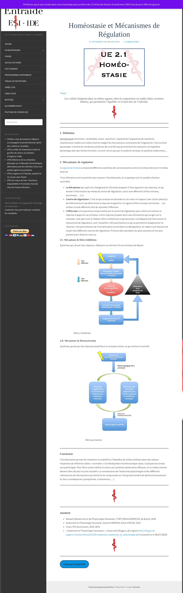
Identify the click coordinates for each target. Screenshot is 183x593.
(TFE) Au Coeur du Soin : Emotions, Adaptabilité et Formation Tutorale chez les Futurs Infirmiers (22, 184)
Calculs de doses (13, 63)
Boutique (9, 100)
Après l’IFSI (10, 87)
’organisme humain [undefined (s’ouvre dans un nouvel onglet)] (71, 167)
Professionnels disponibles (18, 75)
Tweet (63, 93)
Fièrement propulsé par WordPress (101, 587)
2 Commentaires (131, 42)
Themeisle (136, 587)
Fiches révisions (12, 50)
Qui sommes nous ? (13, 106)
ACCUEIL (8, 44)
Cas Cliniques (11, 69)
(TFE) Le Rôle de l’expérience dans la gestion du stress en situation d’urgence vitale (23, 153)
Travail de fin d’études (15, 81)
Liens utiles (10, 94)
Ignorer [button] (156, 4)
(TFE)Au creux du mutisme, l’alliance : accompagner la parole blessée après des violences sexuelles (24, 142)
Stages (8, 56)
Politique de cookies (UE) (16, 112)
